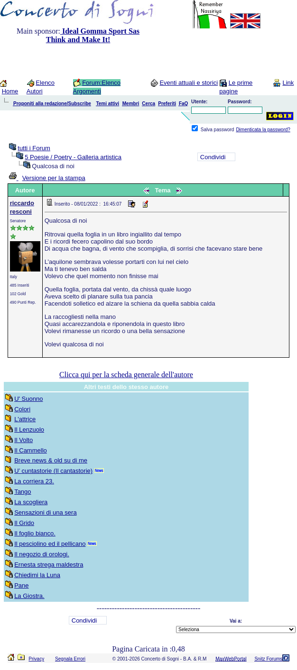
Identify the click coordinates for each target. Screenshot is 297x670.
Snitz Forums (268, 658)
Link (288, 82)
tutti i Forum (34, 148)
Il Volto (23, 440)
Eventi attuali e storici (188, 82)
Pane (21, 585)
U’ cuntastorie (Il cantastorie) (53, 470)
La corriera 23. (34, 481)
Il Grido (24, 522)
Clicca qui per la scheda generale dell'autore (126, 375)
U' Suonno (28, 398)
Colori (22, 409)
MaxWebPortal (230, 658)
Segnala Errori (70, 658)
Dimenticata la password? (263, 129)
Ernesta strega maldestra (48, 564)
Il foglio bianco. (35, 533)
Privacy (36, 658)
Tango (22, 491)
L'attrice (25, 419)
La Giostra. (29, 595)
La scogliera (30, 502)
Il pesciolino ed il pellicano (49, 543)
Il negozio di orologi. (41, 554)
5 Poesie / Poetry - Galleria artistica (73, 157)
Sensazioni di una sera (45, 512)
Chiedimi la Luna (37, 575)
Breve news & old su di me (50, 460)
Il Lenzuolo (29, 429)
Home (10, 91)
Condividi (212, 157)
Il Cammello (30, 450)
